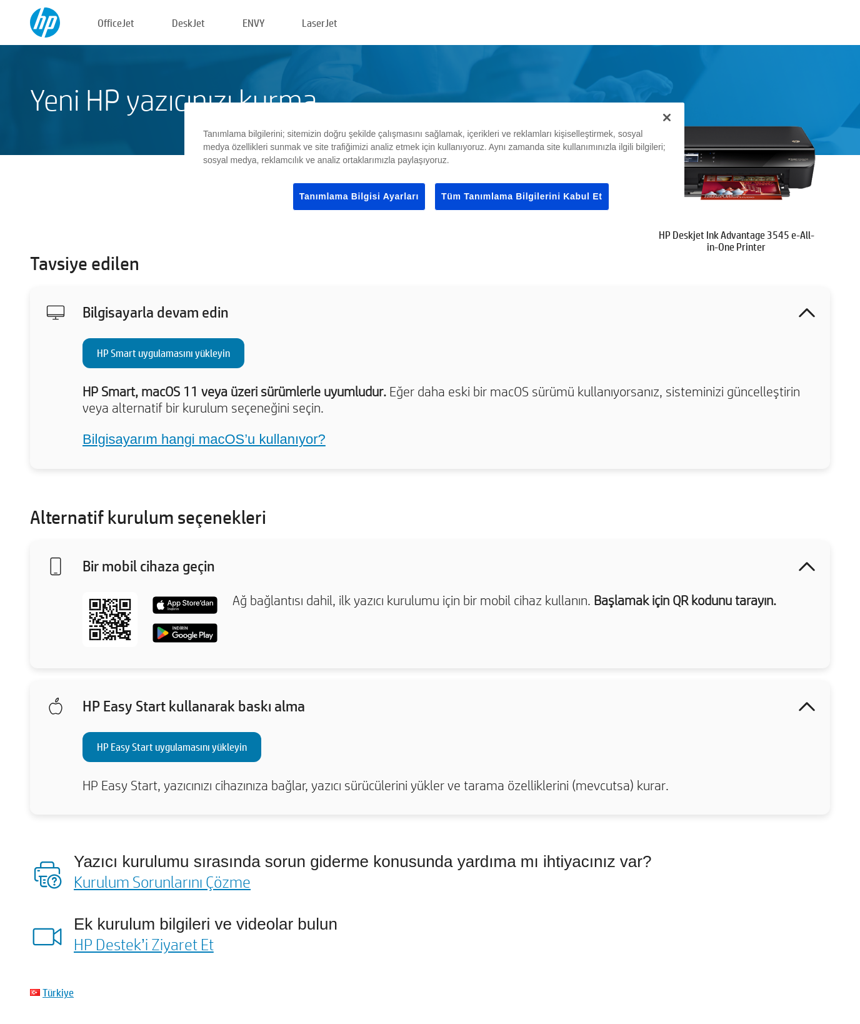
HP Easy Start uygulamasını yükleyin (172, 747)
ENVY (253, 23)
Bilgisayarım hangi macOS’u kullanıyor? (204, 439)
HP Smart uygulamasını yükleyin (163, 353)
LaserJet (320, 23)
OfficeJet (116, 23)
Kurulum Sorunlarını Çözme (162, 881)
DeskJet (188, 23)
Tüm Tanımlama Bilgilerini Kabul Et (521, 196)
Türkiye (58, 992)
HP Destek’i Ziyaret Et (144, 944)
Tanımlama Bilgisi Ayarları (359, 196)
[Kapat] (667, 117)
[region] (434, 167)
